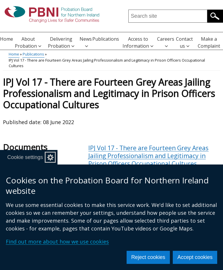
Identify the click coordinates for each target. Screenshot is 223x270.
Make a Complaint (209, 42)
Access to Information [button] (138, 42)
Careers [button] (165, 42)
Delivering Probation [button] (61, 42)
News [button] (86, 42)
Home (6, 39)
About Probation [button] (28, 42)
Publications (105, 39)
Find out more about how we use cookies (57, 241)
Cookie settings (25, 157)
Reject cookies (148, 257)
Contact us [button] (184, 42)
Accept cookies (195, 257)
